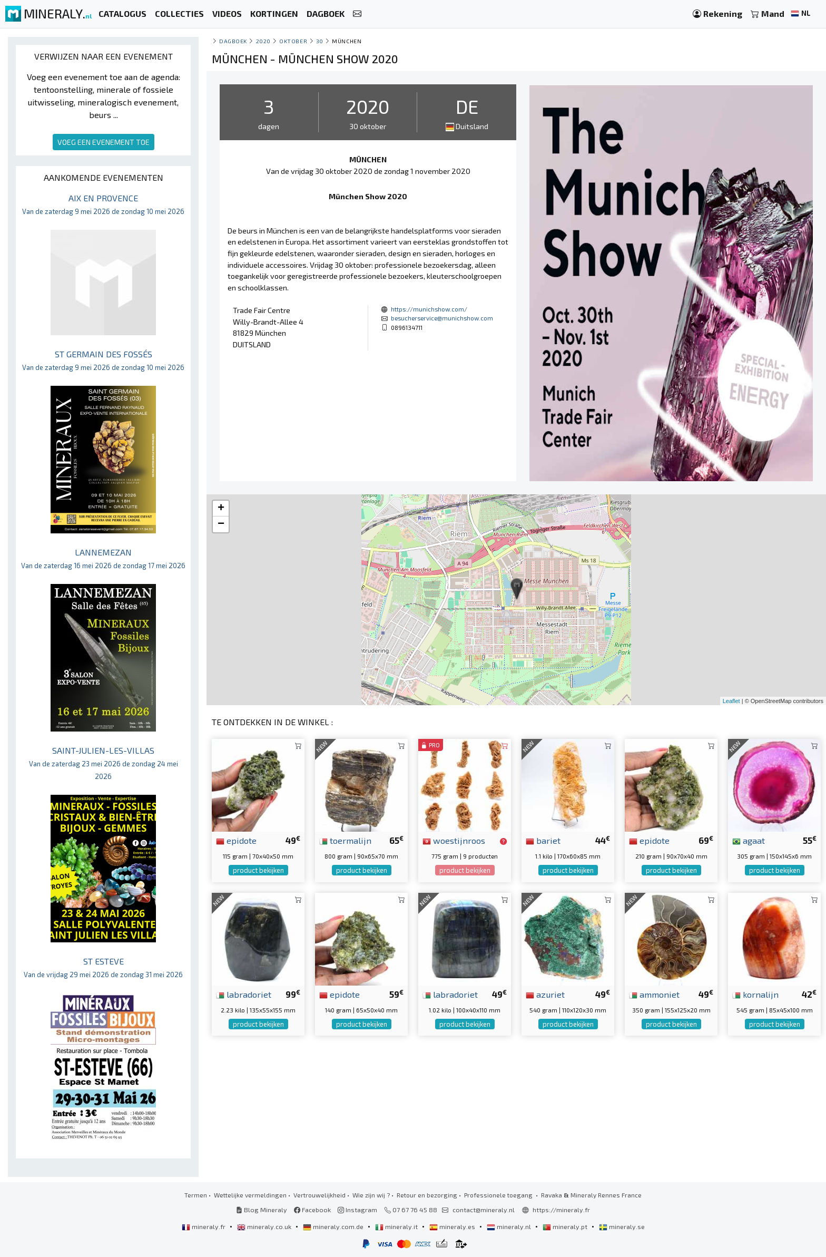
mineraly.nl (510, 1226)
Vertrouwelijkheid (319, 1194)
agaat (748, 840)
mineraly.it (397, 1226)
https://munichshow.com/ (429, 309)
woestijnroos (453, 840)
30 (319, 40)
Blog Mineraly (261, 1209)
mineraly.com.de (334, 1226)
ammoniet (654, 994)
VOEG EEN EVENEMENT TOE (103, 142)
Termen (195, 1194)
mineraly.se (622, 1226)
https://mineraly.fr (561, 1209)
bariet (543, 840)
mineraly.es (453, 1226)
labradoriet (243, 994)
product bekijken (258, 870)
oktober (293, 40)
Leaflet (731, 701)
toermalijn (345, 840)
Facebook (312, 1209)
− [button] (221, 524)
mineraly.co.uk (265, 1226)
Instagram (357, 1209)
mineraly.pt (566, 1226)
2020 (263, 40)
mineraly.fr (204, 1226)
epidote (236, 840)
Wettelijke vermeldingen (250, 1194)
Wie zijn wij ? (371, 1194)
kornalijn (755, 994)
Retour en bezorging (427, 1194)
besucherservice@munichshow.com (442, 317)
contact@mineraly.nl (484, 1209)
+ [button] (221, 509)
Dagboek (233, 40)
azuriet (545, 994)
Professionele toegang (499, 1194)
